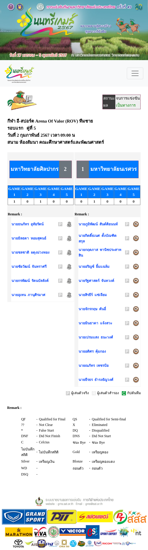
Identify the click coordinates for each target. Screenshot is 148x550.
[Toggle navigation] (135, 73)
